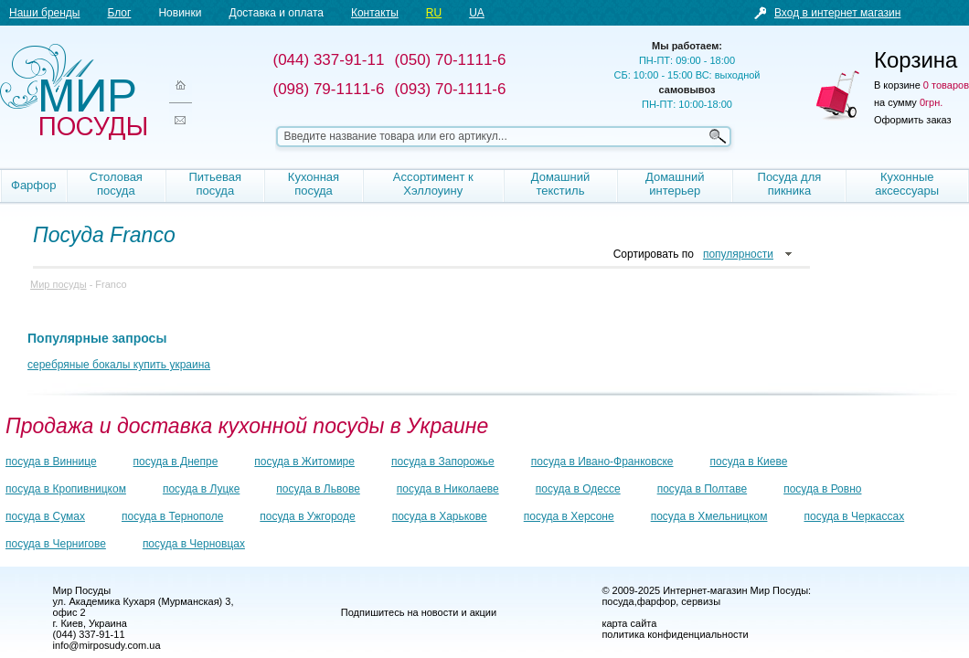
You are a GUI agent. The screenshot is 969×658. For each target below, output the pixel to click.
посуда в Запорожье (443, 461)
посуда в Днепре (175, 461)
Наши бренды (44, 12)
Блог (119, 12)
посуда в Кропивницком (65, 489)
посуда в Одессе (578, 489)
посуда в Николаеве (448, 489)
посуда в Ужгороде (307, 516)
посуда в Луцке (201, 489)
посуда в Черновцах (194, 543)
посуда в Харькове (439, 516)
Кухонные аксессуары (907, 183)
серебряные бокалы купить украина (118, 364)
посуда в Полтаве (702, 489)
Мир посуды (73, 92)
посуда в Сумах (45, 516)
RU (434, 12)
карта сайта (629, 623)
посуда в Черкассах (854, 516)
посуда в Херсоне (569, 516)
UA (476, 12)
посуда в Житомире (304, 461)
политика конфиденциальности (675, 634)
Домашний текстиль (560, 183)
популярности (738, 254)
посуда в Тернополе (172, 516)
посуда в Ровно (822, 489)
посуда (618, 601)
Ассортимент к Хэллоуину (433, 183)
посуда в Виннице (51, 461)
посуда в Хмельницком (709, 516)
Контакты (375, 12)
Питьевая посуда (215, 183)
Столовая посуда (116, 183)
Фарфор (34, 185)
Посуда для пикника (790, 183)
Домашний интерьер (674, 183)
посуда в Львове (317, 489)
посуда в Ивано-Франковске (602, 461)
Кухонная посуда (313, 183)
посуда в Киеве (749, 461)
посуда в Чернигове (55, 543)
